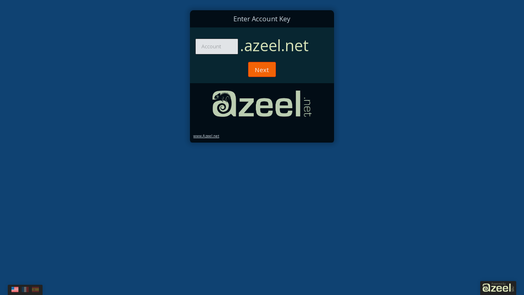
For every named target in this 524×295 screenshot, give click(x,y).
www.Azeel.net (206, 136)
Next (262, 70)
